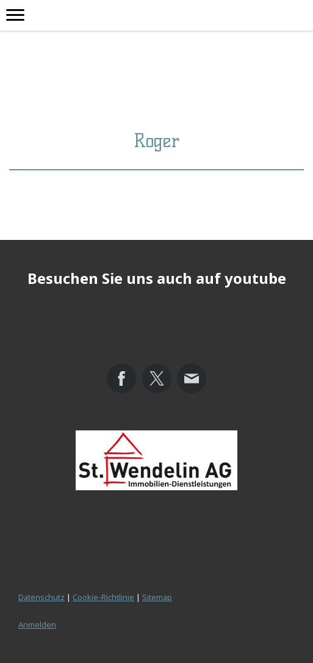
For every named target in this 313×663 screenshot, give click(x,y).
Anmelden (37, 624)
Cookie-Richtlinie (103, 597)
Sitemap (157, 597)
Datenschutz (41, 597)
